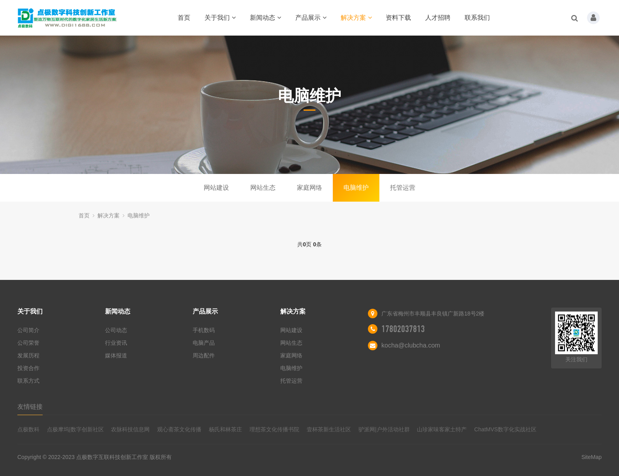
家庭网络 (309, 187)
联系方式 (28, 381)
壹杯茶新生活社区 (329, 429)
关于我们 (220, 17)
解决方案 (356, 17)
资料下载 (398, 17)
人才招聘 (437, 17)
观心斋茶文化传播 (179, 429)
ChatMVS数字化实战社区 (505, 429)
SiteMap (591, 457)
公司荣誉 (28, 343)
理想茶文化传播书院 (274, 429)
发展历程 (28, 355)
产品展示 (310, 17)
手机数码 (204, 330)
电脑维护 (356, 187)
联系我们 (477, 17)
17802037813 (403, 329)
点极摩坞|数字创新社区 (75, 429)
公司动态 (116, 330)
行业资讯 (116, 343)
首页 (184, 17)
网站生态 (263, 187)
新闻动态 (265, 17)
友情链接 (30, 406)
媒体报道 (116, 355)
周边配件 (204, 355)
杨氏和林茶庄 (225, 429)
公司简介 (28, 330)
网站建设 (216, 187)
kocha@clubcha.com (410, 345)
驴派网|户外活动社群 (384, 429)
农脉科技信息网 (130, 429)
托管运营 (402, 187)
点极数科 (28, 429)
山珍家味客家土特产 (442, 429)
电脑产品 (204, 343)
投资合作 (28, 368)
